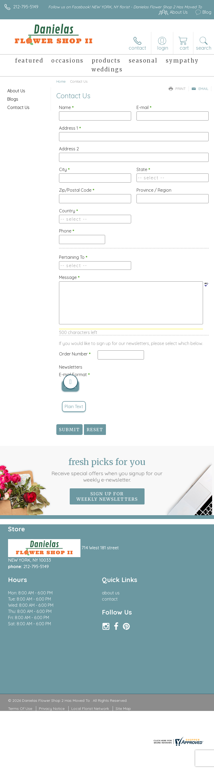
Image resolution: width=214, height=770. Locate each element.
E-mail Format (74, 374)
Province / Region (153, 190)
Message (69, 277)
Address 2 (69, 148)
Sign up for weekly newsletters (107, 496)
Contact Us (18, 107)
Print (177, 88)
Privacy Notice (52, 708)
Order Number (75, 354)
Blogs (12, 99)
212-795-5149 (25, 6)
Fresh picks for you (107, 470)
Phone (66, 231)
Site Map (123, 708)
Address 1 (70, 128)
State (143, 169)
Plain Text (74, 406)
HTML (70, 386)
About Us (16, 90)
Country (68, 210)
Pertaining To (73, 257)
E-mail (144, 107)
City (64, 169)
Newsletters (70, 367)
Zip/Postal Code (76, 190)
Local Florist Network (90, 708)
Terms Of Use (20, 708)
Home (61, 81)
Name (66, 107)
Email (199, 88)
